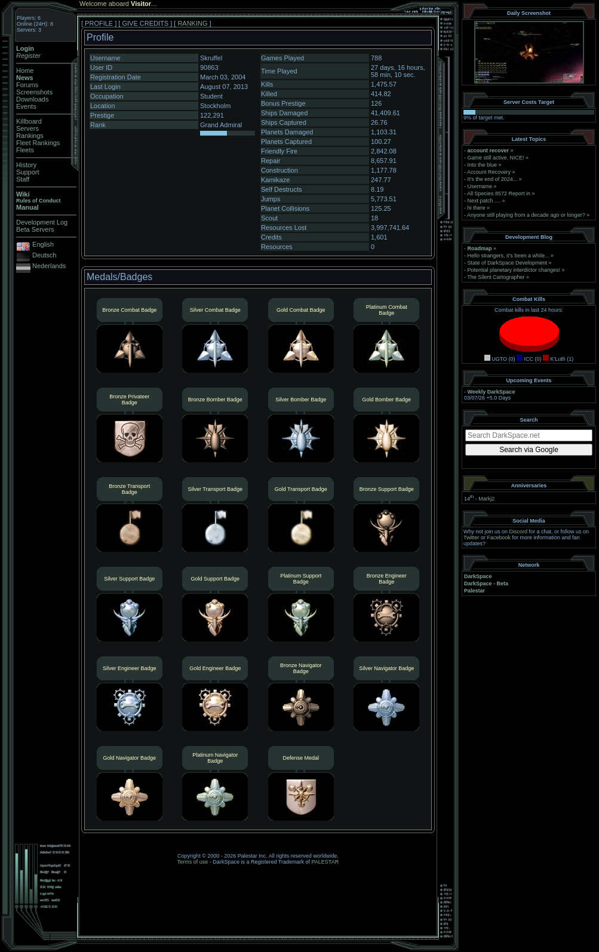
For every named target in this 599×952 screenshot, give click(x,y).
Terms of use (192, 862)
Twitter (471, 538)
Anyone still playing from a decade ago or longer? (526, 215)
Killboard (29, 121)
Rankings (30, 135)
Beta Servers (35, 229)
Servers (27, 128)
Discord (518, 532)
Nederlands (49, 265)
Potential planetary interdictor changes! (514, 270)
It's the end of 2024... (493, 179)
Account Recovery (489, 172)
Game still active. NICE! (497, 158)
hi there (477, 208)
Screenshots (34, 92)
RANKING (192, 23)
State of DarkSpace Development (508, 263)
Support (27, 172)
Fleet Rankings (38, 142)
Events (26, 106)
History (26, 164)
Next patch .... (484, 201)
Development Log (41, 222)
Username (480, 186)
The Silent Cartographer (495, 277)
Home (24, 70)
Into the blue (482, 165)
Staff (22, 179)
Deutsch (44, 255)
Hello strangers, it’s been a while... (508, 256)
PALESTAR (325, 862)
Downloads (32, 99)
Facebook (499, 538)
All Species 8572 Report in (498, 193)
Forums (27, 84)
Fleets (25, 149)
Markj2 (486, 499)
